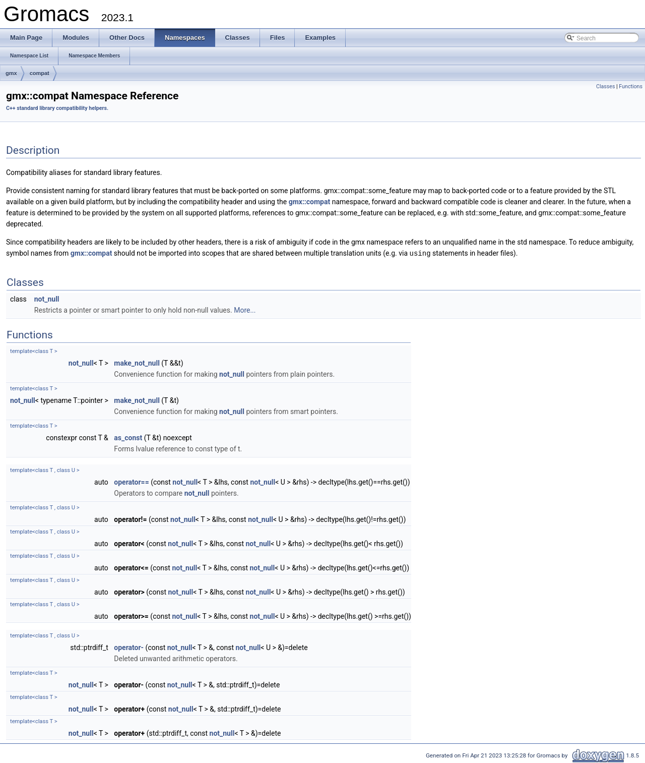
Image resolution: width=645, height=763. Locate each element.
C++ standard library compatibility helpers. (57, 108)
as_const (128, 437)
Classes (605, 86)
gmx (11, 73)
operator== (131, 482)
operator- (129, 647)
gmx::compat (310, 202)
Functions (630, 86)
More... (244, 310)
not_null (46, 299)
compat (39, 73)
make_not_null (137, 363)
